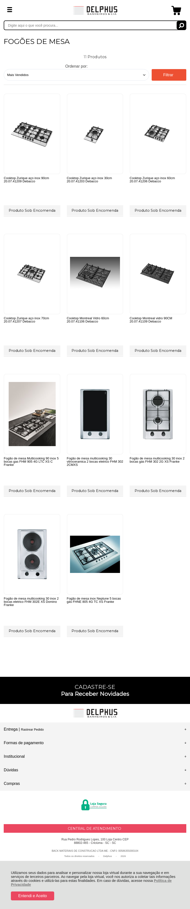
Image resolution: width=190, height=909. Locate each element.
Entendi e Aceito (32, 896)
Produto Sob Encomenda (32, 210)
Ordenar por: (76, 66)
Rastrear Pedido (32, 729)
